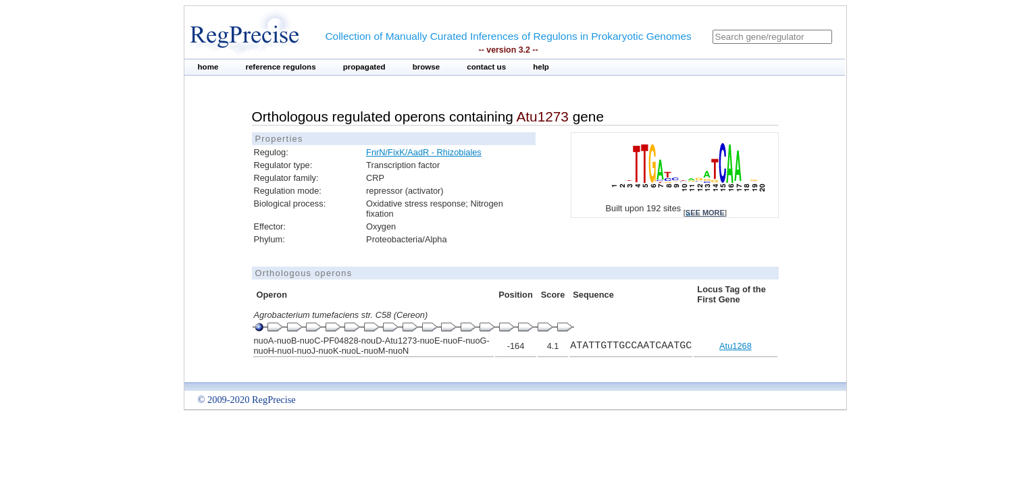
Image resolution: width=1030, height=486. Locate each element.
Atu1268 (735, 346)
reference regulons (280, 67)
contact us (486, 67)
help (541, 67)
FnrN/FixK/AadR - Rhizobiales (424, 152)
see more (705, 213)
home (208, 67)
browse (426, 67)
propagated (364, 67)
